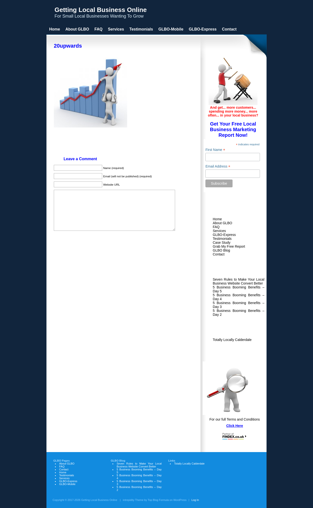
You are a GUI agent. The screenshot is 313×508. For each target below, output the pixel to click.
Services (219, 231)
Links (220, 329)
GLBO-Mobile (170, 29)
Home (217, 219)
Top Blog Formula (158, 499)
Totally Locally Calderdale (232, 340)
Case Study (221, 242)
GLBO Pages (61, 460)
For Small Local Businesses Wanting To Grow (101, 12)
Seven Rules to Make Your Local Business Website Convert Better (238, 281)
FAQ (216, 227)
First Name (215, 150)
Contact (218, 254)
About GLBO (222, 223)
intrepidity (128, 499)
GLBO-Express (224, 235)
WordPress (180, 499)
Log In (195, 499)
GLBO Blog (221, 250)
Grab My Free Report (229, 246)
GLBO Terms (228, 354)
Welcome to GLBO (233, 208)
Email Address (217, 166)
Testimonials (222, 239)
